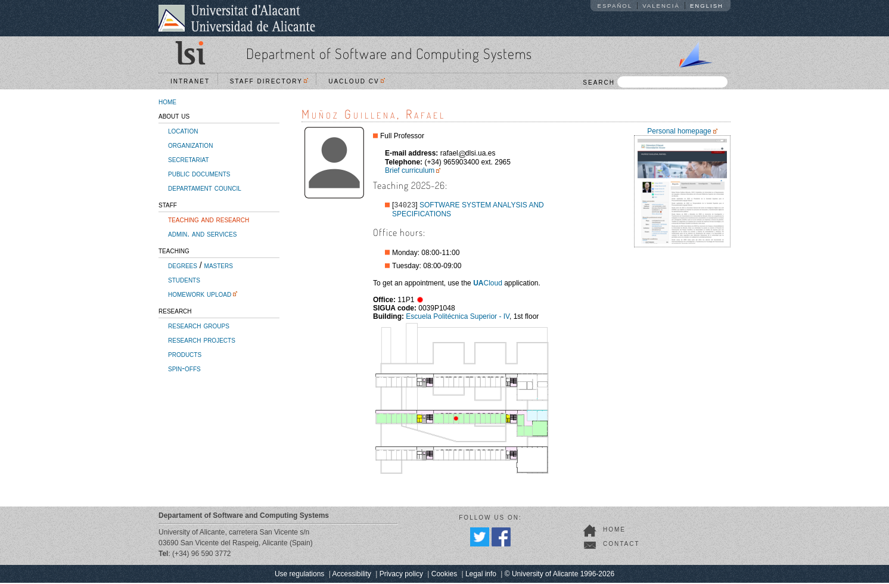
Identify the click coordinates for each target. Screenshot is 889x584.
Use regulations (299, 575)
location (183, 130)
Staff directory (269, 81)
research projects (201, 339)
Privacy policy (401, 575)
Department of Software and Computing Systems (389, 53)
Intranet (190, 81)
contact (621, 545)
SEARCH (655, 82)
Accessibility (351, 575)
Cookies (444, 575)
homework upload (199, 294)
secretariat (188, 159)
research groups (198, 325)
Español (615, 5)
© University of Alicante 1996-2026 (559, 575)
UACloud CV (356, 81)
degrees (182, 265)
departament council (204, 187)
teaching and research (208, 219)
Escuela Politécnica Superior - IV (457, 317)
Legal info (480, 575)
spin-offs (184, 368)
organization (190, 145)
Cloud (487, 284)
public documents (199, 173)
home (167, 101)
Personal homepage (679, 131)
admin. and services (202, 233)
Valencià (661, 5)
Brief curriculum (409, 170)
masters (218, 265)
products (184, 354)
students (184, 279)
